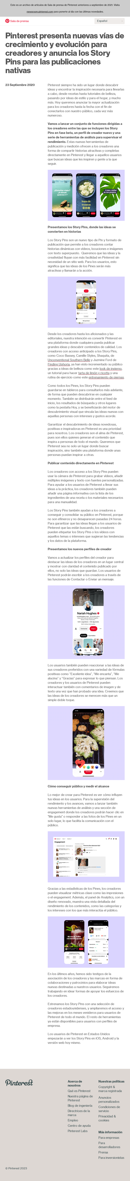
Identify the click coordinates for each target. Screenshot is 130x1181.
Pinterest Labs (78, 1131)
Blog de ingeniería (80, 1105)
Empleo (73, 1120)
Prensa (103, 1152)
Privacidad (105, 1116)
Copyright (105, 1087)
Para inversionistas (111, 1157)
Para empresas (108, 1137)
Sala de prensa (19, 21)
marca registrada (110, 1091)
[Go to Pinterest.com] (19, 1082)
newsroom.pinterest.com (40, 11)
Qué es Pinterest (79, 1091)
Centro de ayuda (79, 1125)
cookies (103, 1120)
